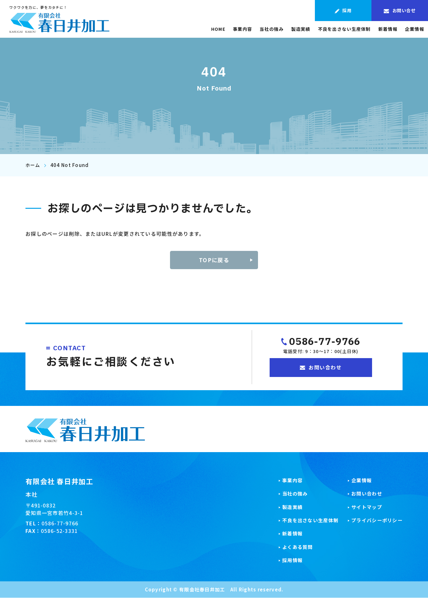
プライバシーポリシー (375, 520)
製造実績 (300, 30)
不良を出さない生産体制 (344, 30)
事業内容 (242, 30)
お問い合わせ (364, 493)
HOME (218, 30)
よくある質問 (292, 547)
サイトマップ (364, 507)
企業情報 (414, 30)
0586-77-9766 (324, 342)
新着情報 (388, 30)
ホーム (33, 165)
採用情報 (286, 560)
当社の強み (271, 30)
